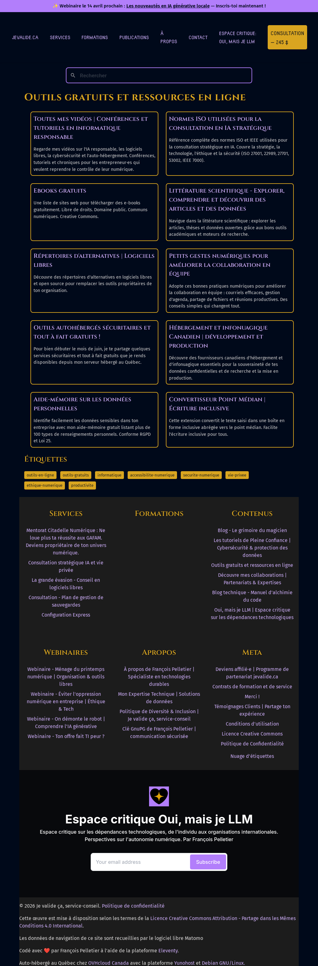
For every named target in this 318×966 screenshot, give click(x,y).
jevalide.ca (25, 37)
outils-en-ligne (40, 475)
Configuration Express (66, 615)
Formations (95, 37)
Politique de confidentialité (133, 906)
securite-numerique (201, 475)
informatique (109, 475)
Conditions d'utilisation (252, 724)
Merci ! (252, 696)
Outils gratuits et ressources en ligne (252, 565)
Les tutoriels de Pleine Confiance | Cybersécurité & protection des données (252, 547)
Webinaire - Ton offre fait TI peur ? (66, 736)
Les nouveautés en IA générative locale (168, 6)
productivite (82, 485)
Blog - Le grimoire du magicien (252, 530)
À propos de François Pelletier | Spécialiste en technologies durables (159, 676)
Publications (134, 37)
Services (60, 37)
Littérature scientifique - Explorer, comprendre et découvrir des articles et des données (226, 200)
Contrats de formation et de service (252, 687)
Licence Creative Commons (252, 734)
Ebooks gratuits (60, 191)
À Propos (169, 37)
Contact (198, 37)
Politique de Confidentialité (252, 744)
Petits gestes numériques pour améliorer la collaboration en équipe (219, 265)
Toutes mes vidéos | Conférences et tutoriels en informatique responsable (91, 128)
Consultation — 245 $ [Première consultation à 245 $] (287, 37)
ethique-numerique (44, 485)
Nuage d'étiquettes (252, 756)
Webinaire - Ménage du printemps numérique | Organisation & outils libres (65, 676)
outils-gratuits (76, 475)
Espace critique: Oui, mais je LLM (238, 37)
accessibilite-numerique (152, 475)
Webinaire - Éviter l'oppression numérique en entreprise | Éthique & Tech (66, 701)
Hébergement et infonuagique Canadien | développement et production (218, 337)
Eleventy (168, 951)
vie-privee (237, 475)
